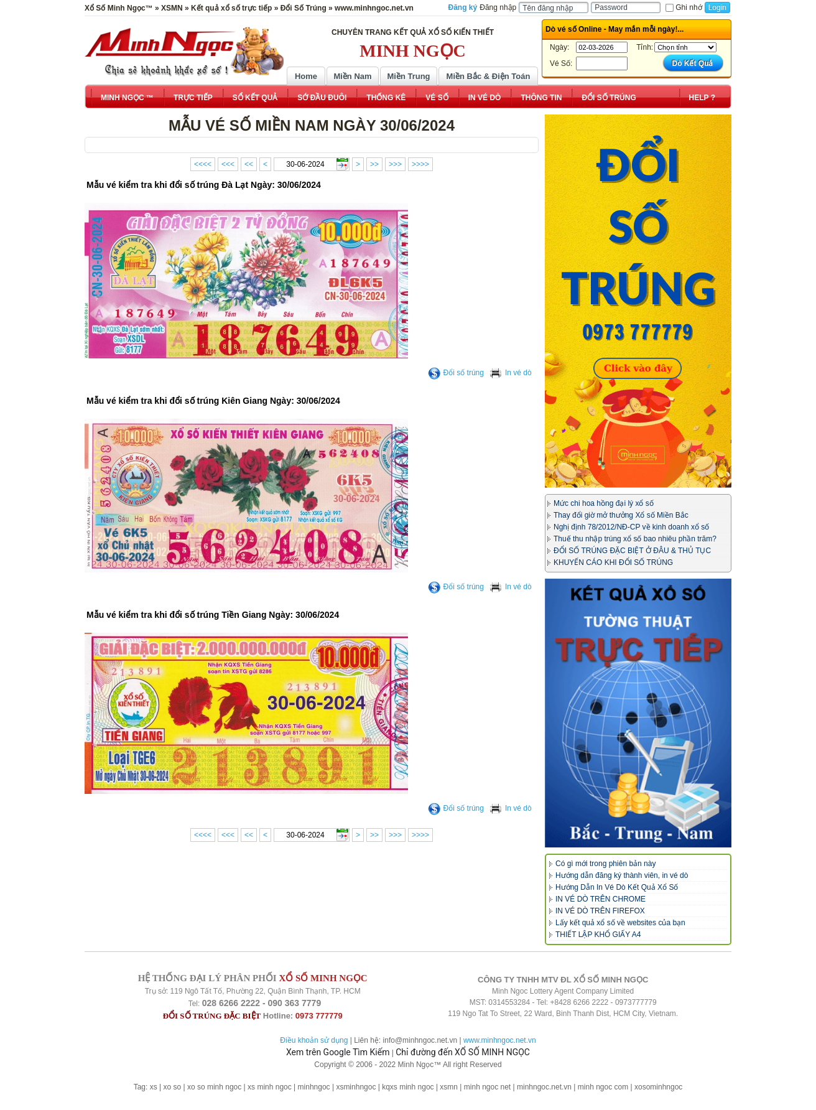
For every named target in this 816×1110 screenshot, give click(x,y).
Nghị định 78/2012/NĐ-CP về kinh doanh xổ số (631, 527)
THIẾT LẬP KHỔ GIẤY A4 (598, 934)
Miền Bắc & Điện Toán (489, 76)
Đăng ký (463, 7)
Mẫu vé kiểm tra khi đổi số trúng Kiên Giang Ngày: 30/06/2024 (213, 401)
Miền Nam (352, 76)
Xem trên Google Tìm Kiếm (337, 1052)
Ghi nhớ (683, 7)
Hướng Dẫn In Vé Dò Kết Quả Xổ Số (616, 887)
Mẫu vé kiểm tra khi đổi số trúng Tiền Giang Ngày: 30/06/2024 (212, 615)
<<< (227, 164)
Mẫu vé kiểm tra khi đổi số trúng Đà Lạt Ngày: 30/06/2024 (203, 185)
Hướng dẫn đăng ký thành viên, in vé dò (621, 875)
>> (374, 164)
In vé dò (510, 372)
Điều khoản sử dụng (314, 1040)
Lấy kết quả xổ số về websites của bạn (620, 922)
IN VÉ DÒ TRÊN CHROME (600, 899)
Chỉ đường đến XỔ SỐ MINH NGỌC (463, 1052)
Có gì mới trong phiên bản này (605, 863)
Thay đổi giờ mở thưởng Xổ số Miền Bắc (621, 515)
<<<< (202, 164)
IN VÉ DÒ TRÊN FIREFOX (600, 911)
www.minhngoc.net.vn (499, 1040)
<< (248, 164)
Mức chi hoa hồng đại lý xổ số (604, 503)
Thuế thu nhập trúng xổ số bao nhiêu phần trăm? (635, 538)
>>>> (420, 164)
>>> (395, 164)
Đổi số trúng (456, 372)
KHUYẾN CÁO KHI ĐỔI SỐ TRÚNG (613, 562)
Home (306, 76)
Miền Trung (408, 76)
